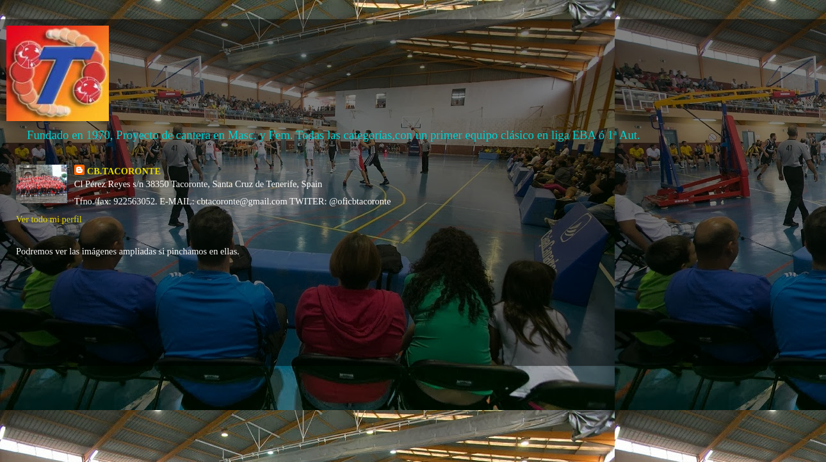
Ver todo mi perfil (49, 219)
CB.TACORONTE (124, 171)
